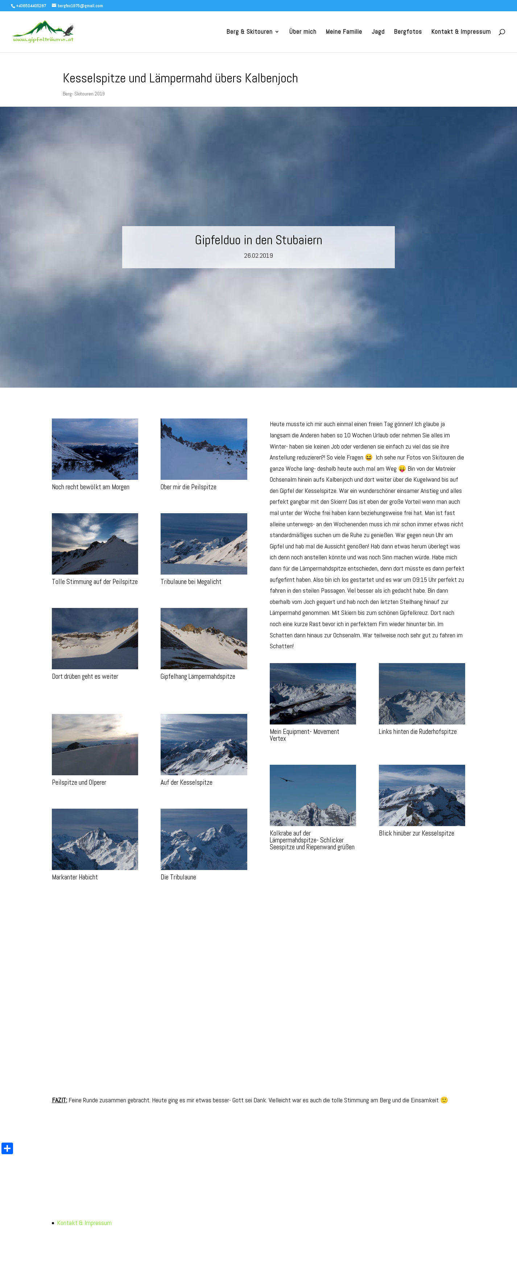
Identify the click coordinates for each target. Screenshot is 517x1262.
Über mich (303, 32)
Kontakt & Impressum (461, 32)
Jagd (378, 32)
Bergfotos (408, 32)
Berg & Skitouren (250, 32)
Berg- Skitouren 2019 (84, 93)
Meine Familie (344, 32)
